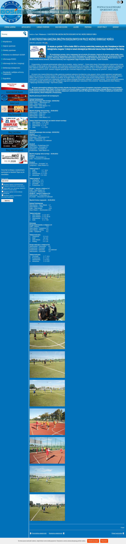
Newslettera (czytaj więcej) (8, 189)
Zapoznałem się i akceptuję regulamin (13, 188)
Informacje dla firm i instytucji (13, 63)
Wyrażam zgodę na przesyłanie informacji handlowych (11, 196)
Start (36, 34)
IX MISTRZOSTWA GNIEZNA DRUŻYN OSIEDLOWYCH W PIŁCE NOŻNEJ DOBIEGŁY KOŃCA (72, 34)
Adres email (4, 178)
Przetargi (88, 27)
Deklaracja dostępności (11, 68)
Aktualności (26, 27)
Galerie (76, 27)
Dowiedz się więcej (93, 541)
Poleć (122, 528)
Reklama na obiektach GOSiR (14, 55)
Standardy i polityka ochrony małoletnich (13, 73)
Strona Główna (10, 27)
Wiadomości (42, 34)
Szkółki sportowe (43, 27)
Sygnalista (7, 78)
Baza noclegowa (61, 27)
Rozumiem (104, 541)
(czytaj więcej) (20, 186)
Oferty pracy (102, 27)
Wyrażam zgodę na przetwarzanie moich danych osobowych (12, 185)
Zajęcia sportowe (9, 46)
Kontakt (116, 27)
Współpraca (7, 42)
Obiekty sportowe (9, 50)
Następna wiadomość (55, 533)
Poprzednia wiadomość (39, 533)
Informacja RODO (9, 59)
